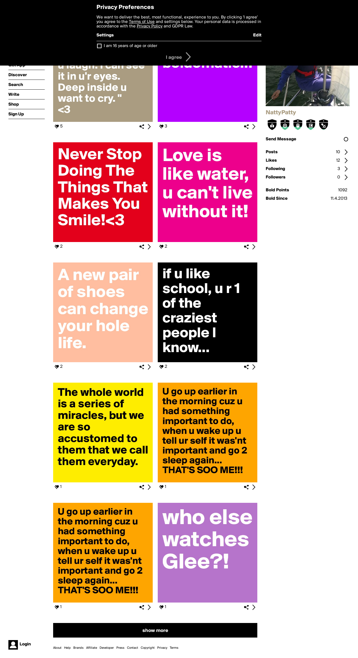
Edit (257, 35)
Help (67, 648)
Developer (107, 648)
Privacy (162, 648)
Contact (132, 648)
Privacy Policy (149, 26)
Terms (174, 648)
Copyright (148, 648)
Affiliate (91, 648)
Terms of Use (142, 22)
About (57, 648)
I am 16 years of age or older (130, 46)
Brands (78, 648)
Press (120, 648)
